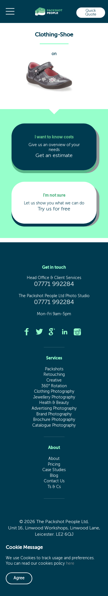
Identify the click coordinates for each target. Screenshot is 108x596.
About (54, 459)
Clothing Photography (54, 392)
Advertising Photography (54, 409)
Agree (19, 578)
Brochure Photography (54, 420)
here (70, 564)
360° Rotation (54, 386)
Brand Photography (54, 414)
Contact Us (54, 481)
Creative (54, 380)
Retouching (54, 375)
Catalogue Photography (54, 425)
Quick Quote (90, 12)
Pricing (54, 465)
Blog (54, 476)
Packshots (54, 369)
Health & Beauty (54, 403)
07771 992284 (54, 284)
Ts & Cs (54, 487)
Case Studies (54, 470)
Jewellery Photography (54, 397)
